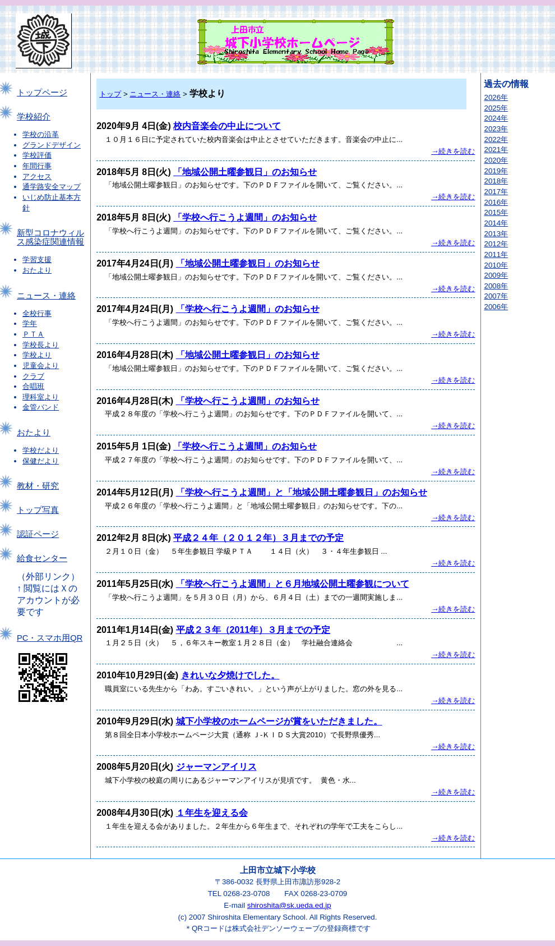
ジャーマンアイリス (216, 767)
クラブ (33, 376)
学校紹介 (33, 116)
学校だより (40, 450)
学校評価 (37, 155)
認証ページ (38, 534)
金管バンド (40, 407)
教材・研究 (38, 485)
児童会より (40, 365)
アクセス (37, 176)
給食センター (42, 558)
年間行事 (37, 166)
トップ (110, 94)
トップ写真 (38, 510)
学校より (37, 355)
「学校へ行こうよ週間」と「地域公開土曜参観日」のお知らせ (301, 492)
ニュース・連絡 (46, 295)
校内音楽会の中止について (227, 126)
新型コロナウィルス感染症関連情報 (50, 237)
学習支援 (37, 259)
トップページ (42, 92)
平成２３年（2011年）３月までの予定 (253, 630)
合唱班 (33, 386)
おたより (37, 270)
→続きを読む (453, 151)
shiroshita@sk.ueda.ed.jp (289, 905)
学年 (29, 323)
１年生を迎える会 (212, 813)
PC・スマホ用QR (49, 637)
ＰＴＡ (33, 334)
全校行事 (37, 313)
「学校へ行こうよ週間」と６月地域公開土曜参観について (292, 584)
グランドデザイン (51, 145)
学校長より (40, 345)
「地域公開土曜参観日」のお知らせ (245, 172)
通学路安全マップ (51, 186)
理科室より (40, 397)
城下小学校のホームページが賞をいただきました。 (279, 721)
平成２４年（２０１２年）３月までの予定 (258, 538)
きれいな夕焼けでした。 (230, 675)
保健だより (40, 461)
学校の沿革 (40, 134)
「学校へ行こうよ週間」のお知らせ (245, 217)
